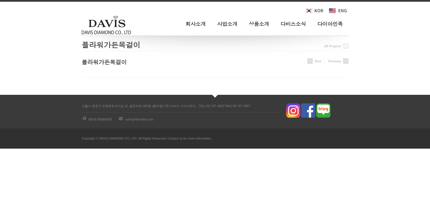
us (181, 138)
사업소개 (227, 23)
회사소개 (195, 23)
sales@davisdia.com (139, 119)
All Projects (336, 46)
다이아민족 (330, 23)
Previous (338, 61)
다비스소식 (293, 23)
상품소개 (259, 23)
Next (314, 61)
